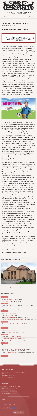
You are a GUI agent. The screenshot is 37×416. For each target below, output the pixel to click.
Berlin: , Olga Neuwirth (9, 345)
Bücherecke (14, 388)
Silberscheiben (5, 391)
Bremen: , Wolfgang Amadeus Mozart (15, 317)
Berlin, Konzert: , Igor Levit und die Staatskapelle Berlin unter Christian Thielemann (16, 350)
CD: (14, 338)
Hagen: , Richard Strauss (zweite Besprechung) (15, 309)
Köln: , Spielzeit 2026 (14, 340)
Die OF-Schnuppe (6, 393)
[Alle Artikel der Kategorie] (18, 273)
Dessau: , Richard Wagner (13, 326)
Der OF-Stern (13, 391)
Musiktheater (5, 386)
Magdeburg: (9, 330)
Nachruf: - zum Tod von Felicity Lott (19, 319)
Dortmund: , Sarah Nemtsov (10, 358)
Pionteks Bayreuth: (11, 336)
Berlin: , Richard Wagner (11, 301)
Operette (11, 21)
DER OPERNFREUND (7, 369)
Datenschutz (11, 404)
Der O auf (6, 407)
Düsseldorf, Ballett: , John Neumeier (16, 323)
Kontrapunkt (15, 393)
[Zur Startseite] (18, 6)
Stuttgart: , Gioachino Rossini (13, 332)
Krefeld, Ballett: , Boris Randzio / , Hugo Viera (18, 306)
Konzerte (11, 386)
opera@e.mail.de (10, 377)
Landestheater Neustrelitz (20, 21)
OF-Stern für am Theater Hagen (12, 299)
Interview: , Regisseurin (12, 347)
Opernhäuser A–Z (6, 388)
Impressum (4, 404)
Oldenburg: (9, 313)
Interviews (17, 386)
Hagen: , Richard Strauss (10, 315)
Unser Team (4, 402)
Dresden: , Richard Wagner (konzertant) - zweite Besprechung (18, 353)
